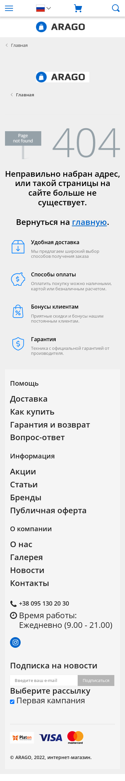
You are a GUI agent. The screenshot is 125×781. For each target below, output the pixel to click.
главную (89, 221)
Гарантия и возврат (50, 424)
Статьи (24, 484)
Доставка (29, 398)
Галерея (26, 556)
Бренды (25, 497)
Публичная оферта (48, 510)
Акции (23, 471)
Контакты (29, 582)
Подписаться (96, 680)
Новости (27, 569)
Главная (19, 45)
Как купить (32, 411)
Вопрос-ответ (37, 437)
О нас (21, 543)
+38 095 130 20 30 (44, 603)
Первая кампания (47, 700)
